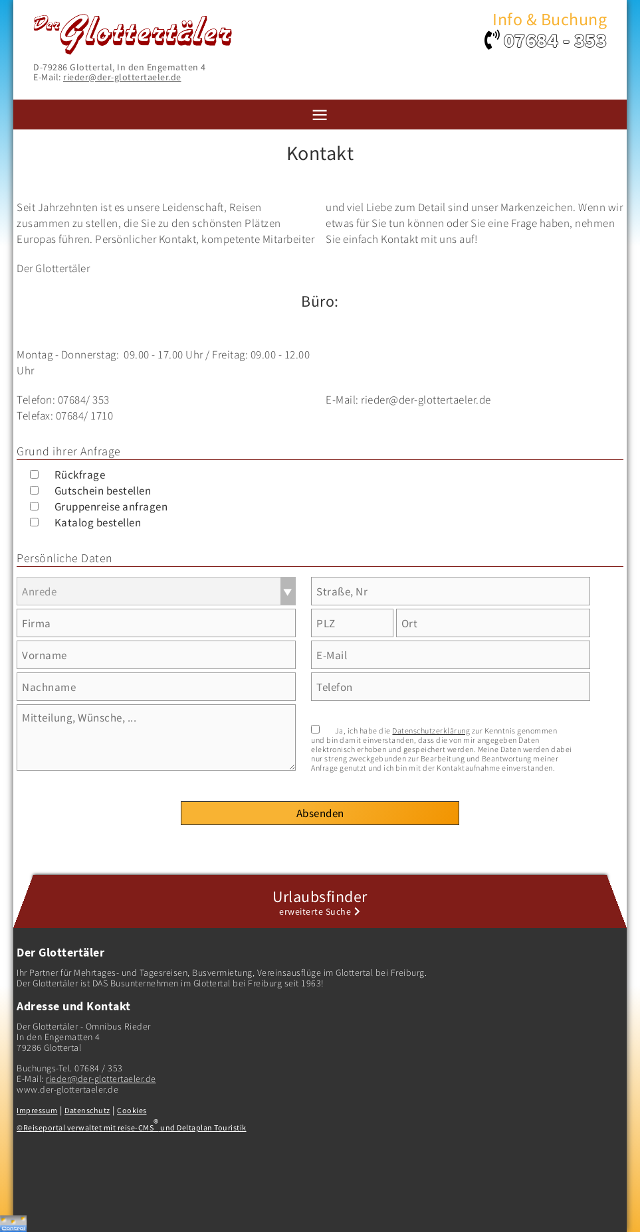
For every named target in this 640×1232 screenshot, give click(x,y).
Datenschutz (87, 1110)
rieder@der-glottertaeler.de (122, 77)
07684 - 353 (555, 39)
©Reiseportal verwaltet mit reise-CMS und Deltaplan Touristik (132, 1127)
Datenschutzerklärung (431, 730)
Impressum (37, 1110)
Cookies (132, 1110)
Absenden (320, 813)
